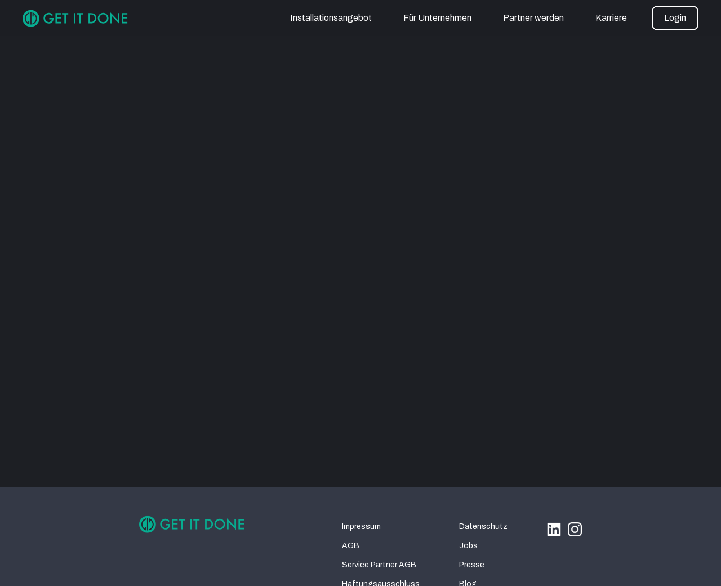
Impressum (361, 526)
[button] (675, 18)
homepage (461, 291)
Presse (471, 565)
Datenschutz (483, 526)
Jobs (468, 545)
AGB (350, 545)
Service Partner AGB (379, 565)
